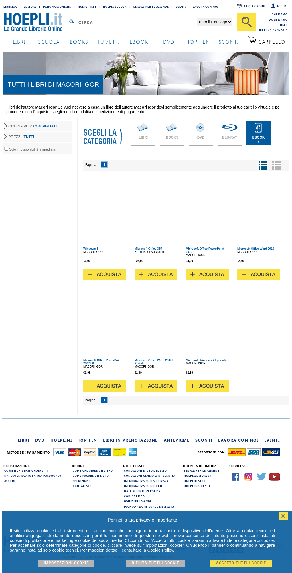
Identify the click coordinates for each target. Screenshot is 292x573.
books (79, 41)
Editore (30, 6)
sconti (229, 41)
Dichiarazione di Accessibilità (149, 506)
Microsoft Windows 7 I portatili (206, 360)
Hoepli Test (87, 6)
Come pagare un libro (91, 475)
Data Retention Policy (142, 491)
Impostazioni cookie (66, 563)
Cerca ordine (255, 6)
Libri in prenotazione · (132, 440)
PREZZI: (21, 137)
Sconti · (205, 440)
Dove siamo (278, 19)
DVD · (41, 440)
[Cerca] (246, 22)
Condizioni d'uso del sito (145, 470)
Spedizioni (81, 480)
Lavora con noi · (239, 440)
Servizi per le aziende (151, 6)
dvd (169, 41)
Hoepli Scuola (115, 6)
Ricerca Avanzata (273, 29)
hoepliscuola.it (197, 486)
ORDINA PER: (32, 126)
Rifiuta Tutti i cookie (155, 563)
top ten (198, 41)
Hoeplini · (62, 440)
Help (284, 24)
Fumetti (109, 41)
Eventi (181, 6)
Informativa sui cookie (143, 486)
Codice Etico (134, 496)
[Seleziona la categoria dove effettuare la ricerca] (214, 22)
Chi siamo (280, 14)
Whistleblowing (137, 501)
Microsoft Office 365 (148, 248)
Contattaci (82, 486)
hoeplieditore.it (197, 475)
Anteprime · (178, 440)
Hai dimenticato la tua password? (32, 475)
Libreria (10, 6)
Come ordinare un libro (93, 470)
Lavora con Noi (205, 6)
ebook (139, 41)
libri (19, 41)
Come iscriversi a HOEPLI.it (26, 470)
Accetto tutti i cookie (241, 563)
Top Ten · (89, 440)
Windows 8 (90, 248)
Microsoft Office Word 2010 (255, 248)
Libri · (25, 440)
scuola (49, 41)
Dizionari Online (57, 6)
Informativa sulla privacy (146, 480)
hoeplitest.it (194, 480)
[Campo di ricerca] (137, 22)
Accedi (282, 6)
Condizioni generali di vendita (149, 475)
